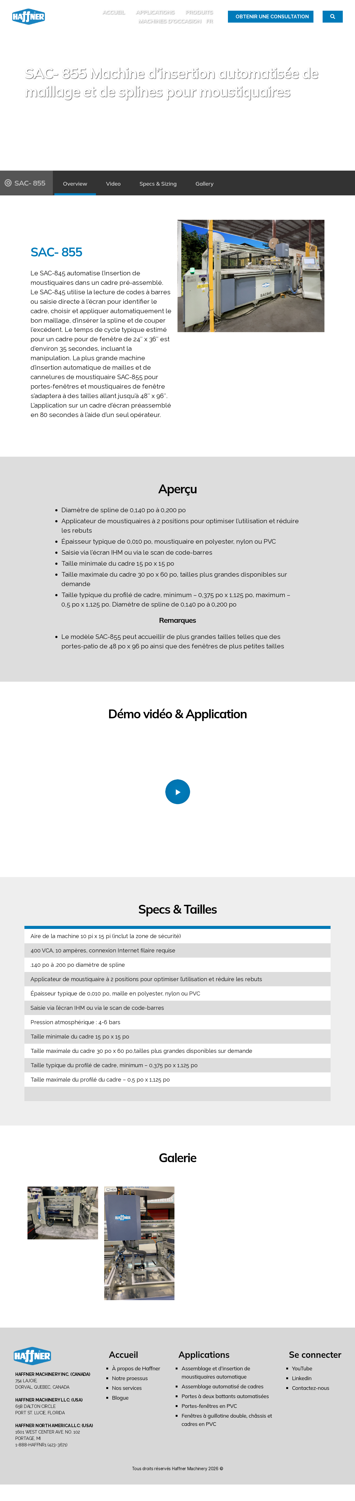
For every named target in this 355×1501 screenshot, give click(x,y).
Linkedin (302, 1385)
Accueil (113, 15)
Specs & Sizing (182, 190)
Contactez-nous (311, 1395)
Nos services (127, 1395)
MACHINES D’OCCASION (169, 24)
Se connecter (315, 1362)
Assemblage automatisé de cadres (224, 1393)
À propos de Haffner (137, 1375)
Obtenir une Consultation (272, 20)
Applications (155, 15)
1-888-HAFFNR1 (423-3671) (41, 1461)
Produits (199, 15)
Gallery (239, 190)
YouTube (302, 1375)
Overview (80, 190)
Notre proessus (130, 1385)
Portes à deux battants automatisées (226, 1403)
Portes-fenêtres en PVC (210, 1413)
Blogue (120, 1405)
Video (127, 190)
